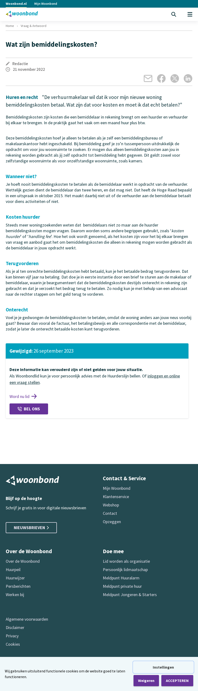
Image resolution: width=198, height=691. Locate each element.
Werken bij (15, 594)
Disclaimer (15, 627)
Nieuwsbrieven (31, 527)
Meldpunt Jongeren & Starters (130, 594)
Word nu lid (23, 396)
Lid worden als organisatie (126, 561)
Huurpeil (13, 569)
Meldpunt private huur (122, 586)
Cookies (13, 644)
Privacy (12, 636)
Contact (110, 513)
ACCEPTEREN (177, 680)
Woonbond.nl (16, 3)
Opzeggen (112, 521)
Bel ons (29, 409)
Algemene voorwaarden (27, 619)
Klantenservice (116, 496)
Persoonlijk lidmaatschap (125, 569)
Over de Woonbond (23, 561)
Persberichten (18, 586)
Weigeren (146, 680)
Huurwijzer (15, 578)
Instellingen (163, 667)
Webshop (111, 505)
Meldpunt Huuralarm (121, 578)
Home (10, 26)
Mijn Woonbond (45, 3)
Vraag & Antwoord (33, 26)
